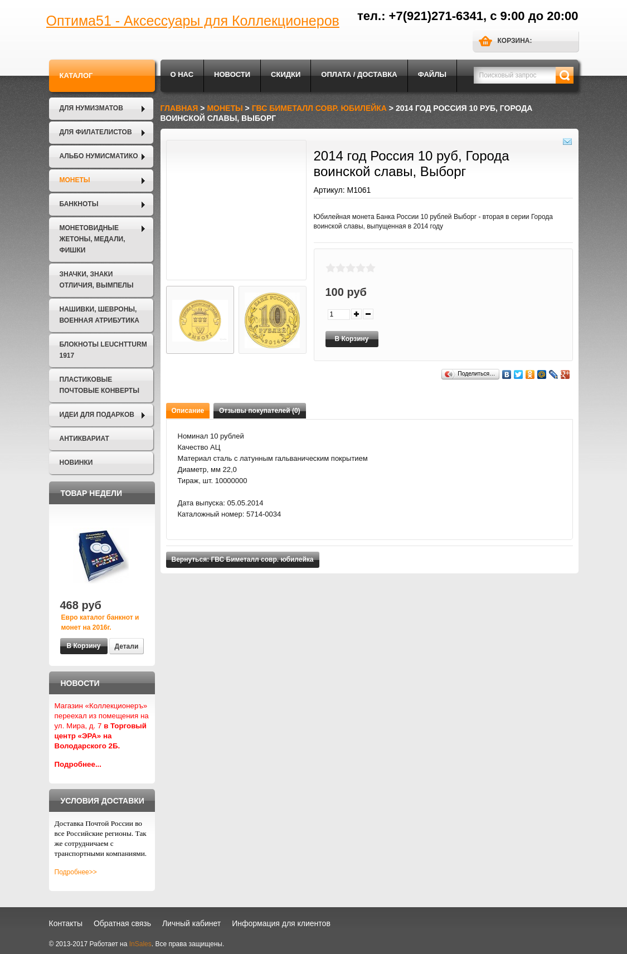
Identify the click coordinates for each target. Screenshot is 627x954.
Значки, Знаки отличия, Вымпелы (97, 279)
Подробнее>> (76, 872)
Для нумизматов (91, 108)
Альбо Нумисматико (99, 156)
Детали (127, 646)
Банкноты (79, 204)
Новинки (76, 462)
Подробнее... (78, 764)
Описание (188, 411)
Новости (232, 74)
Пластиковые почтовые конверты (99, 385)
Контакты (65, 923)
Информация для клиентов (281, 923)
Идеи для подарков (97, 414)
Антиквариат (84, 438)
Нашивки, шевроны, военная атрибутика (99, 314)
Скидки (285, 74)
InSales (140, 944)
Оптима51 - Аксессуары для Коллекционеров (192, 20)
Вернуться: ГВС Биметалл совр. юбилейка (243, 559)
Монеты (75, 180)
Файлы (432, 74)
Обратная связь (122, 923)
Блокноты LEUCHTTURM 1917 (103, 349)
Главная (179, 108)
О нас (182, 74)
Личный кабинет (191, 923)
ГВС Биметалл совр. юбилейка (319, 108)
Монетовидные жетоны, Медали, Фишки (92, 239)
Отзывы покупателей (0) (259, 411)
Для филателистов (96, 132)
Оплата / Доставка (359, 74)
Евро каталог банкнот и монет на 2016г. (100, 622)
